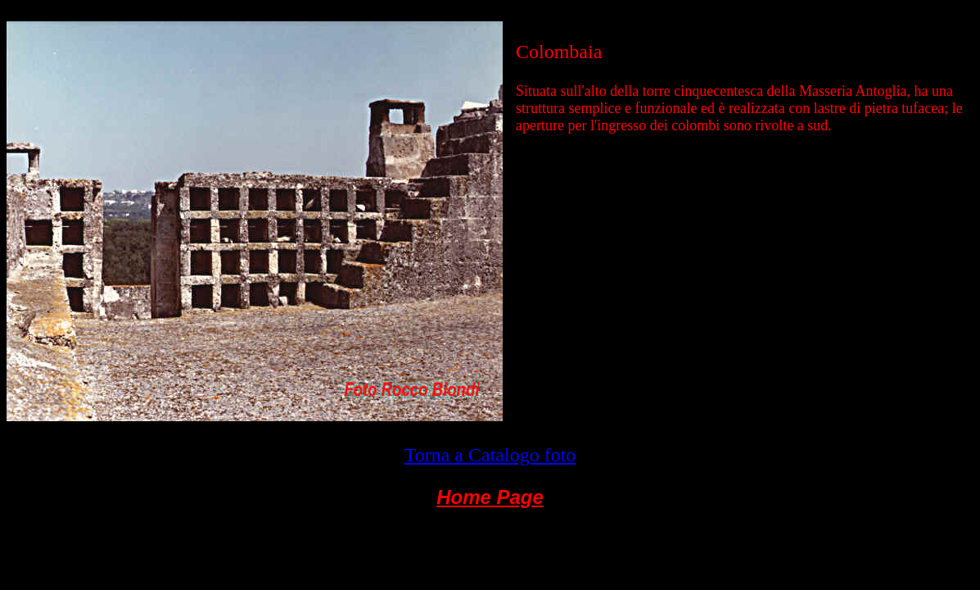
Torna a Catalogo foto (490, 454)
